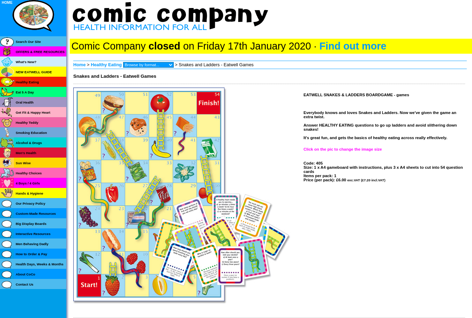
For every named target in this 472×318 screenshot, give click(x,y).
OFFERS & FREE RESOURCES (40, 52)
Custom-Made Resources (36, 213)
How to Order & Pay (31, 254)
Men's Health (26, 153)
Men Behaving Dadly (32, 244)
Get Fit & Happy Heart (33, 112)
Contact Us (24, 284)
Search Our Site (28, 42)
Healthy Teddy (27, 122)
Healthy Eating (106, 64)
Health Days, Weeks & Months (39, 264)
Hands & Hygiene (29, 193)
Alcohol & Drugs (29, 143)
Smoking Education (31, 133)
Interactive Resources (33, 234)
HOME (7, 3)
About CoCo (25, 274)
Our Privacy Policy (30, 203)
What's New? (26, 62)
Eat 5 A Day (25, 92)
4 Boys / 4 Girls (28, 183)
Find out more (352, 46)
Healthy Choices (29, 173)
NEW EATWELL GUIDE (34, 72)
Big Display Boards (31, 224)
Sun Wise (23, 163)
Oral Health (24, 102)
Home (79, 64)
